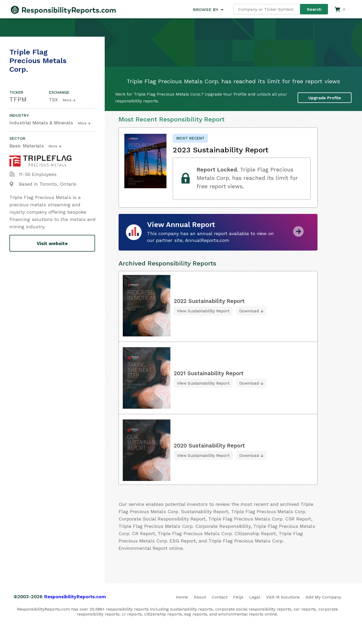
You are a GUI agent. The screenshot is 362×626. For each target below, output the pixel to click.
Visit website (52, 243)
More (67, 100)
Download (249, 310)
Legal (254, 597)
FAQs (238, 597)
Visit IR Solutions (283, 597)
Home (182, 597)
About (200, 597)
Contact (219, 597)
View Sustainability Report (203, 310)
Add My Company (323, 597)
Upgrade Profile (324, 97)
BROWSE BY (205, 9)
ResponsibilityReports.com (75, 596)
